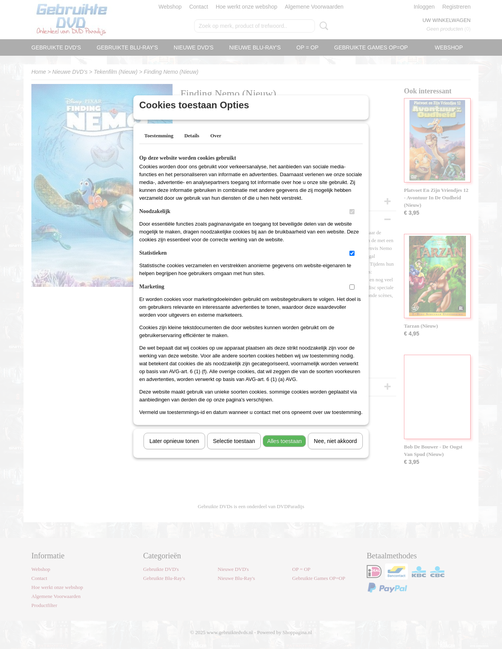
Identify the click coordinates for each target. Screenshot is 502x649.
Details (191, 146)
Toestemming (158, 146)
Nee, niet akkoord (335, 451)
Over (215, 146)
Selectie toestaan (234, 451)
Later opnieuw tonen (174, 451)
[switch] (352, 221)
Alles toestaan (284, 451)
